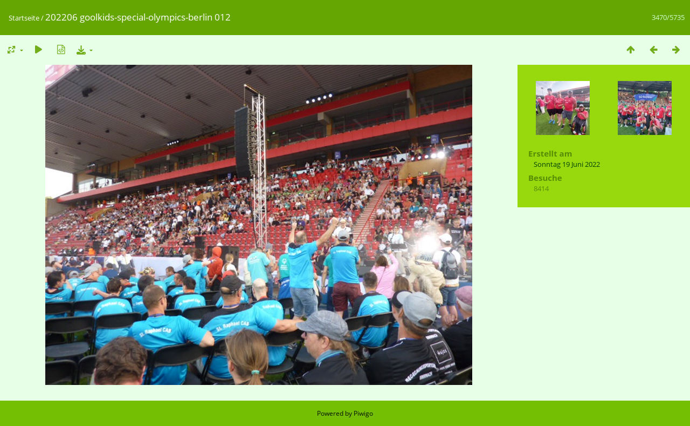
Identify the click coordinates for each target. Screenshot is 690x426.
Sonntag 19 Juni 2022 (567, 164)
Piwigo (363, 413)
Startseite (24, 18)
